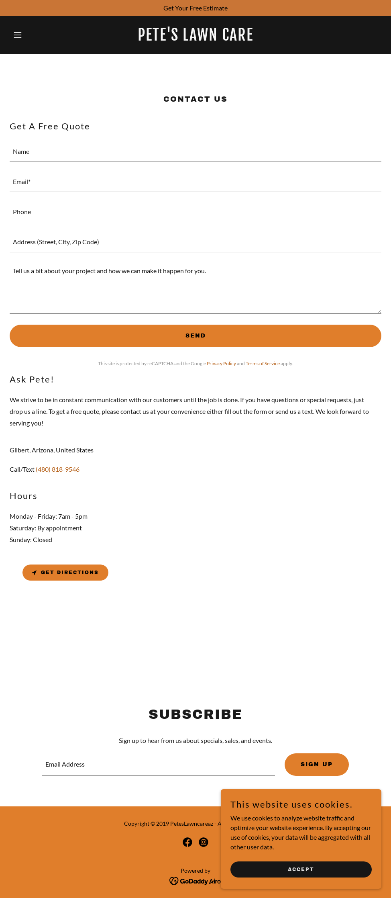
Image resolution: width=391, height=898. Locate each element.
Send (195, 336)
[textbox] (195, 151)
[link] (195, 38)
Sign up (317, 764)
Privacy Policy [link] (221, 363)
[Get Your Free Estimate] (195, 8)
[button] (37, 35)
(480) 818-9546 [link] (57, 469)
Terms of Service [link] (263, 363)
